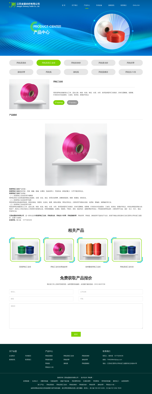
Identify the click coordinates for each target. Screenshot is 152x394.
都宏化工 (116, 381)
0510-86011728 (99, 284)
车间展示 (28, 356)
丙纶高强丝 (21, 63)
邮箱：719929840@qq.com (112, 359)
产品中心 (87, 5)
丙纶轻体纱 (76, 63)
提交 (76, 334)
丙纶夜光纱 (103, 63)
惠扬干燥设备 (64, 381)
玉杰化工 (35, 381)
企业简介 (12, 356)
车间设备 (99, 5)
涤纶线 (76, 72)
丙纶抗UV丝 (130, 72)
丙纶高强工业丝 (48, 63)
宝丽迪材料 (54, 381)
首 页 (63, 5)
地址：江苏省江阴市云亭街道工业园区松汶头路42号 (120, 363)
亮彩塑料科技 (76, 381)
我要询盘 (59, 102)
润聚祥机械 (44, 381)
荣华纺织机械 (106, 381)
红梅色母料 (87, 381)
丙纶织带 (130, 63)
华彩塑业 (96, 381)
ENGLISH (136, 5)
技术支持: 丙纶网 (86, 377)
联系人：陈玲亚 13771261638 (113, 356)
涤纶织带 (21, 72)
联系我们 (124, 5)
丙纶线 (49, 72)
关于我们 (75, 5)
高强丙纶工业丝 (14, 189)
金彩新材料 (125, 381)
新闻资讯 (111, 5)
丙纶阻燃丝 (103, 72)
